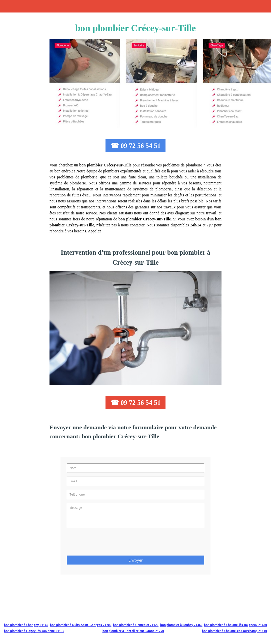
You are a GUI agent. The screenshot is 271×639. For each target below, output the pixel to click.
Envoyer (135, 560)
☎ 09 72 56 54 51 (135, 145)
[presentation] (105, 543)
